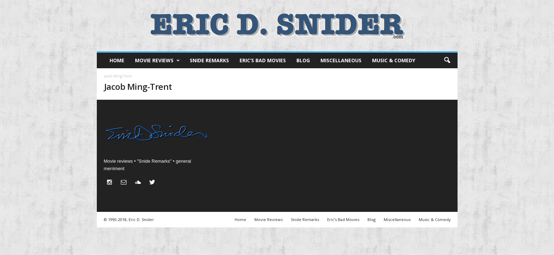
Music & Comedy (393, 60)
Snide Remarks (209, 60)
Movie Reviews (157, 60)
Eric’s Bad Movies (263, 60)
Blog (303, 60)
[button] (447, 60)
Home (117, 60)
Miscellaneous (340, 60)
